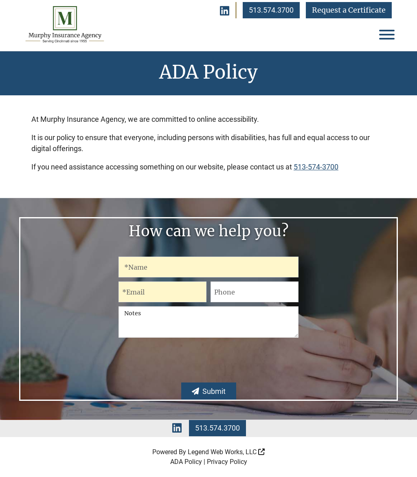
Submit (209, 391)
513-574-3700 (316, 167)
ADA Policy (186, 462)
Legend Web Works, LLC (226, 452)
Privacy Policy (227, 462)
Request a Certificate (349, 10)
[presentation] (208, 362)
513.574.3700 (271, 10)
